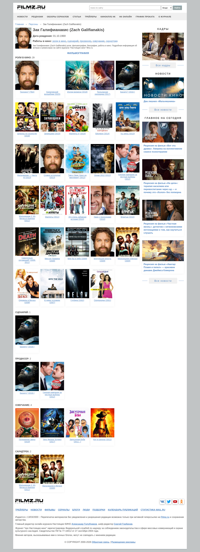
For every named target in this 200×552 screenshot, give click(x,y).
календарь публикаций (123, 510)
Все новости (163, 109)
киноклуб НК (108, 17)
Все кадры (163, 65)
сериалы (63, 510)
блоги (76, 510)
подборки (98, 510)
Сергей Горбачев (123, 524)
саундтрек (112, 41)
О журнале (164, 17)
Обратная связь (100, 542)
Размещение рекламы (123, 542)
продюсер (85, 41)
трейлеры (91, 17)
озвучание (99, 41)
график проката (145, 17)
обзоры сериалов (58, 17)
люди (86, 510)
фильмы (50, 510)
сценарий (72, 41)
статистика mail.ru (153, 510)
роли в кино (59, 41)
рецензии (37, 17)
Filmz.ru (165, 517)
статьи (77, 17)
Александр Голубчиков (84, 524)
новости (22, 17)
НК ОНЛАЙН (125, 17)
